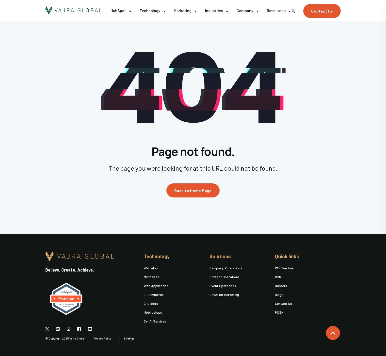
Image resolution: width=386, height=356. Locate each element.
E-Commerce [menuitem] (154, 294)
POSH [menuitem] (279, 312)
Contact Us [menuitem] (283, 303)
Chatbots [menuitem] (151, 303)
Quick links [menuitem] (287, 256)
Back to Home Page (193, 190)
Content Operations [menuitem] (224, 277)
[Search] (294, 10)
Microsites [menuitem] (151, 277)
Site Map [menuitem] (129, 338)
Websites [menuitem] (151, 268)
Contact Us (322, 11)
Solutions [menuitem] (220, 256)
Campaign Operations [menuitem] (225, 268)
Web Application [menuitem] (156, 286)
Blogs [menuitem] (279, 294)
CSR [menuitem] (278, 277)
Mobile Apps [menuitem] (153, 312)
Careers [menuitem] (281, 286)
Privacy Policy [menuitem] (103, 338)
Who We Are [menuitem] (284, 268)
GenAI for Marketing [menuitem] (224, 294)
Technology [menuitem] (157, 256)
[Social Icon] (48, 328)
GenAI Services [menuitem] (155, 321)
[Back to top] (333, 333)
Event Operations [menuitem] (222, 286)
